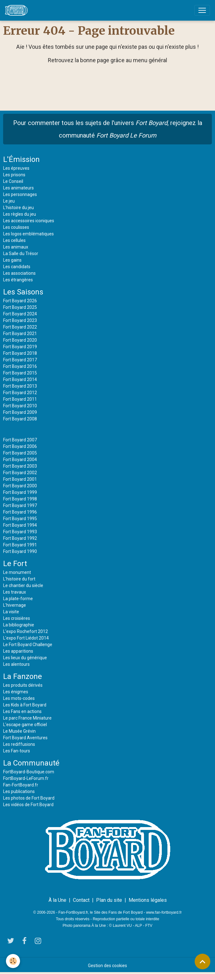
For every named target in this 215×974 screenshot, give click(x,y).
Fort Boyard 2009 (20, 412)
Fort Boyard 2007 (20, 439)
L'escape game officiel (25, 724)
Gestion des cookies (107, 965)
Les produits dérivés (23, 685)
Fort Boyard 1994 (20, 525)
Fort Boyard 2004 (20, 459)
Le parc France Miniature (27, 717)
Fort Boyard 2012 (20, 392)
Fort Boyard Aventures (25, 737)
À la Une (57, 900)
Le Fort (15, 563)
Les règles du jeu (19, 214)
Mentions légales (148, 900)
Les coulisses (16, 227)
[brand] (17, 10)
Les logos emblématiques (28, 233)
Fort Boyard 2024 (20, 313)
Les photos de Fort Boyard (28, 798)
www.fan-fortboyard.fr (164, 912)
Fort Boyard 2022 (20, 326)
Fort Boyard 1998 (20, 498)
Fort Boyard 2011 (20, 399)
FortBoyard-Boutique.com (28, 771)
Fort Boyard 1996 (20, 512)
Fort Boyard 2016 (20, 366)
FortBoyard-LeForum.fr (26, 778)
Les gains (12, 260)
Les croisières (16, 618)
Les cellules (14, 240)
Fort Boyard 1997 (20, 505)
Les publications (19, 791)
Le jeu (9, 200)
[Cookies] (13, 961)
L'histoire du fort (19, 578)
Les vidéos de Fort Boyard (28, 804)
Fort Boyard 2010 (20, 405)
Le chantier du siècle (23, 585)
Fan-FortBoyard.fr (20, 784)
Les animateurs (18, 187)
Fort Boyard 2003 (20, 466)
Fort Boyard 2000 (20, 485)
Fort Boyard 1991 (20, 544)
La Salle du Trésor (20, 253)
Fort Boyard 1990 (20, 551)
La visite (11, 611)
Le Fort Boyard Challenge (27, 644)
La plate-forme (18, 598)
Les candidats (16, 266)
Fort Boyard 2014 (20, 379)
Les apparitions (18, 651)
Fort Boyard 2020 (20, 340)
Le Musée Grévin (19, 731)
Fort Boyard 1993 (20, 531)
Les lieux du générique (25, 657)
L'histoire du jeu (18, 207)
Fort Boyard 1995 (20, 518)
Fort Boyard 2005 (20, 452)
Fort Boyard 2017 (20, 359)
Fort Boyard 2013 (20, 386)
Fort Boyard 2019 (20, 346)
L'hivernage (14, 605)
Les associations (19, 273)
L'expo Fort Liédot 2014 (26, 637)
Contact (81, 900)
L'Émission (21, 159)
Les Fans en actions (22, 711)
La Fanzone (22, 676)
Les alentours (16, 664)
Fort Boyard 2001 (20, 479)
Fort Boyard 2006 (20, 446)
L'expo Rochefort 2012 (25, 631)
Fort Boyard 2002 (20, 472)
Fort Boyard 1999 (20, 492)
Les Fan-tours (16, 750)
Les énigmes (15, 691)
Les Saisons (23, 292)
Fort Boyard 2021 (20, 333)
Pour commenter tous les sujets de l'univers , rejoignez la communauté (107, 129)
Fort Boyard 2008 (20, 418)
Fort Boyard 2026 (20, 300)
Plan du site (109, 900)
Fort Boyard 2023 (20, 320)
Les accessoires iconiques (28, 220)
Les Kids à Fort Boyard (24, 704)
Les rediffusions (19, 744)
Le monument (17, 572)
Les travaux (14, 592)
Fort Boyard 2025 (20, 307)
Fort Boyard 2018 (20, 353)
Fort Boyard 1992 (20, 538)
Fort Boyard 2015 (20, 372)
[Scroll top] (202, 961)
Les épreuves (16, 168)
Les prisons (14, 174)
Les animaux (15, 246)
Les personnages (20, 194)
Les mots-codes (19, 698)
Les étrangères (18, 279)
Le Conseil (13, 181)
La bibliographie (18, 624)
